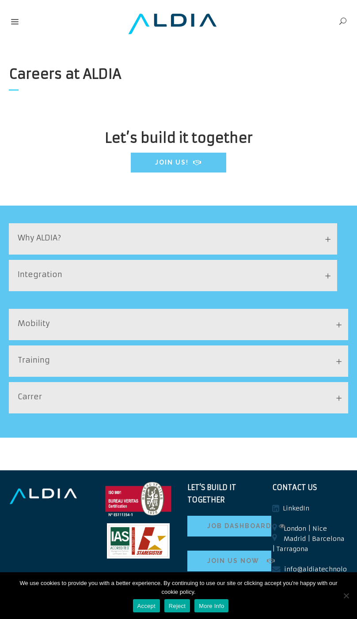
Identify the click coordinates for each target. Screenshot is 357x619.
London (295, 529)
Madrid (295, 539)
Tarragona (292, 549)
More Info (211, 606)
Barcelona (328, 539)
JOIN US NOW (239, 560)
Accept (146, 606)
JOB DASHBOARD (239, 525)
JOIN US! (178, 162)
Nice (319, 529)
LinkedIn (296, 508)
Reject (177, 606)
